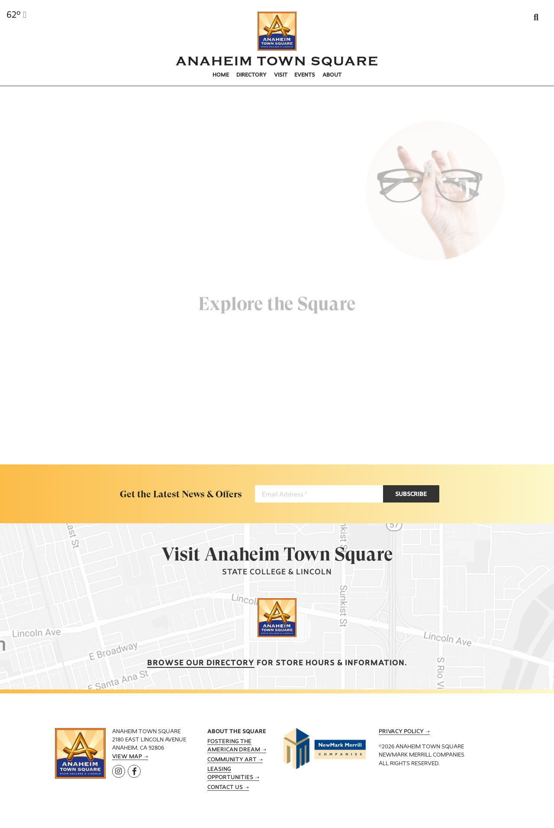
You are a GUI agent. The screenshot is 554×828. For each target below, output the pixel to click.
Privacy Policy (401, 732)
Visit (280, 75)
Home (221, 75)
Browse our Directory (200, 663)
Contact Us (225, 787)
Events (304, 75)
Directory (251, 75)
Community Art (232, 760)
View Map (127, 757)
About (331, 75)
